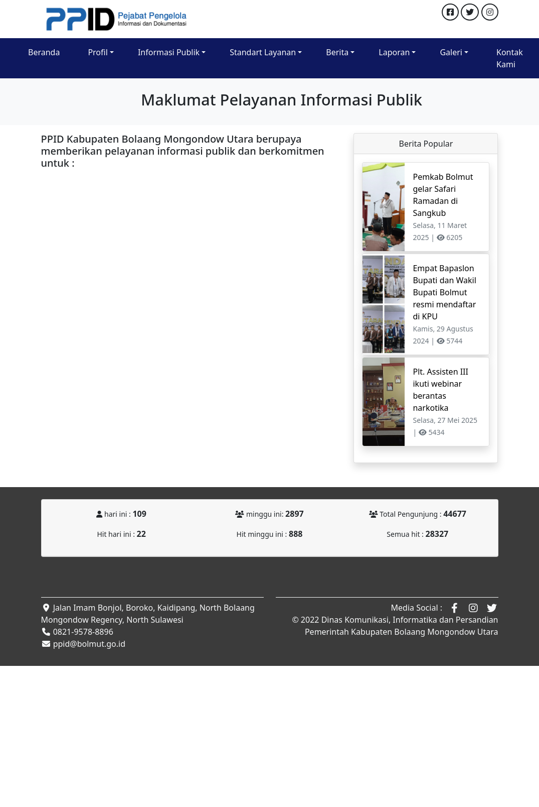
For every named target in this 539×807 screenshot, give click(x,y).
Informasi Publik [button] (169, 52)
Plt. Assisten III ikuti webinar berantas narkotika (440, 389)
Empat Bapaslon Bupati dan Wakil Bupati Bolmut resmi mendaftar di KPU (444, 292)
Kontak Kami (509, 58)
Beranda (44, 52)
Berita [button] (337, 52)
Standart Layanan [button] (263, 52)
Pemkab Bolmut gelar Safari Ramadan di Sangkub (443, 194)
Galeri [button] (451, 52)
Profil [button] (97, 52)
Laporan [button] (394, 52)
